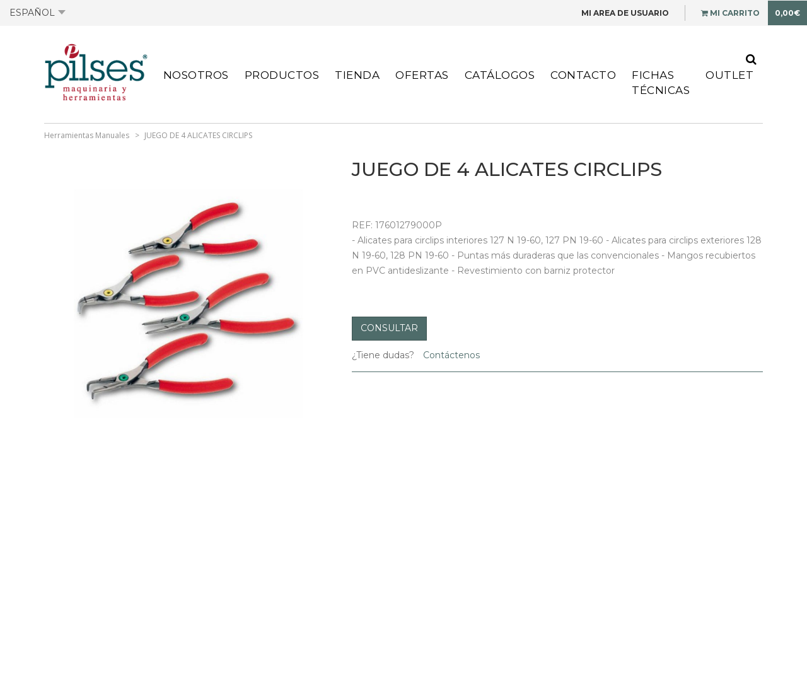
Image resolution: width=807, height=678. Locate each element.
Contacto (583, 75)
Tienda (357, 75)
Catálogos (500, 75)
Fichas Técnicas (661, 82)
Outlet (729, 75)
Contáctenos (450, 355)
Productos (282, 75)
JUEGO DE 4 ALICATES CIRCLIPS (198, 135)
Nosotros (196, 75)
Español (37, 12)
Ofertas (422, 75)
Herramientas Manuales (86, 135)
